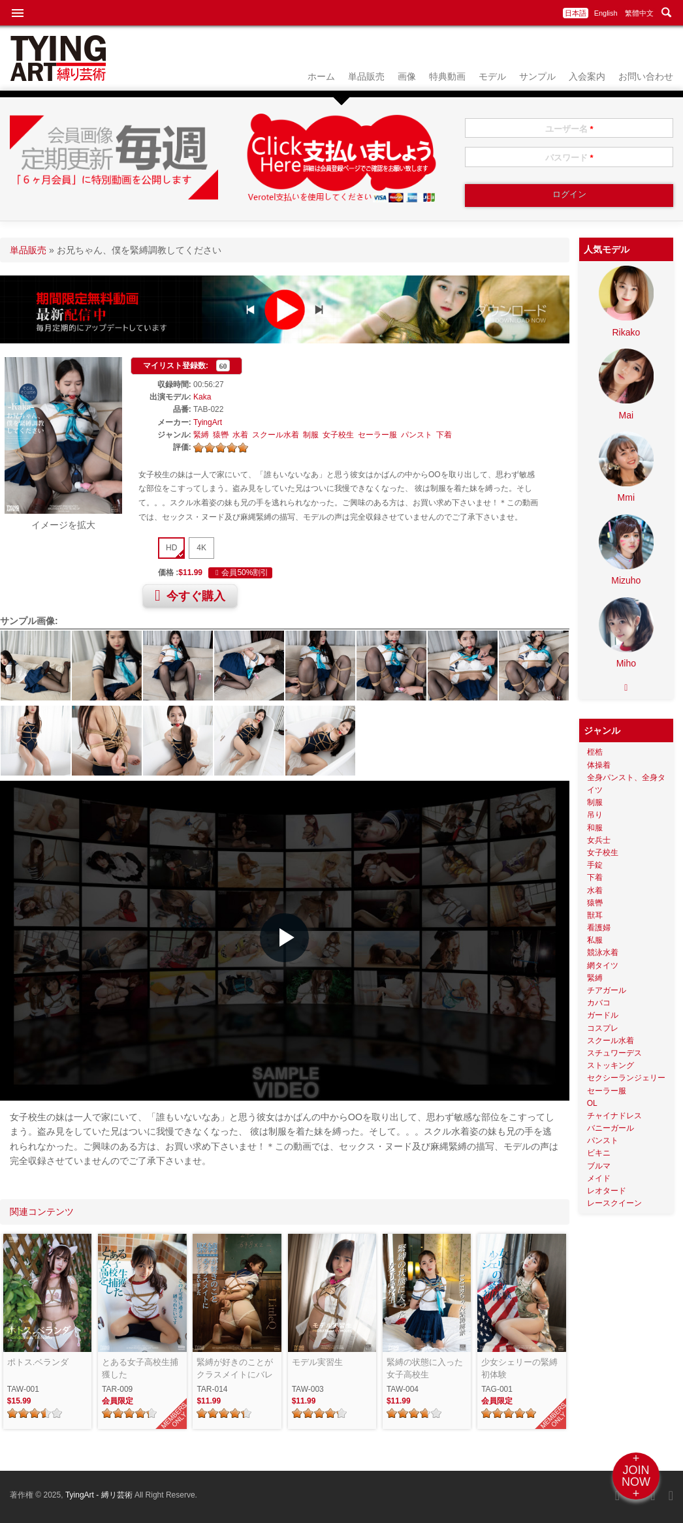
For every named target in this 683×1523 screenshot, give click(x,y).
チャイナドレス (614, 1115)
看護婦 (599, 927)
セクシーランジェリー (626, 1077)
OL (592, 1103)
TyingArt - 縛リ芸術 (100, 1494)
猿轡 (221, 434)
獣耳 (595, 915)
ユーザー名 (569, 129)
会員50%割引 (240, 572)
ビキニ (599, 1152)
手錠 (595, 865)
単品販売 (366, 76)
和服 (595, 827)
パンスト (416, 434)
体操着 (599, 765)
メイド (599, 1178)
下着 (444, 434)
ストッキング (610, 1065)
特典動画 (447, 76)
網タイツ (602, 965)
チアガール (606, 990)
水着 (240, 434)
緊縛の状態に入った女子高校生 (425, 1368)
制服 (311, 434)
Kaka (202, 396)
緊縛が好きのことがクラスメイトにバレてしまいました (235, 1369)
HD (171, 547)
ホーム (321, 76)
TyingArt (207, 422)
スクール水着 (275, 434)
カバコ (599, 1002)
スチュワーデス (614, 1053)
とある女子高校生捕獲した (140, 1368)
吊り (595, 814)
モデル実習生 (317, 1362)
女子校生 (338, 434)
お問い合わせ (645, 76)
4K (201, 547)
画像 (407, 76)
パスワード (569, 158)
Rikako (626, 332)
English (606, 13)
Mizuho (626, 580)
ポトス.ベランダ (38, 1362)
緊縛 (201, 434)
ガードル (602, 1015)
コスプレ (602, 1028)
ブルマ (599, 1165)
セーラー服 (377, 434)
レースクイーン (614, 1203)
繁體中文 (639, 13)
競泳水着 (602, 952)
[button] (284, 937)
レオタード (606, 1190)
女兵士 (599, 840)
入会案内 (587, 76)
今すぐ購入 (190, 595)
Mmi (626, 497)
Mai (626, 415)
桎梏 (595, 752)
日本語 (575, 13)
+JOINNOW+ (636, 1475)
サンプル (537, 76)
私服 (595, 940)
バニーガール (610, 1128)
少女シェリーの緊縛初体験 (519, 1368)
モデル (492, 76)
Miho (626, 663)
